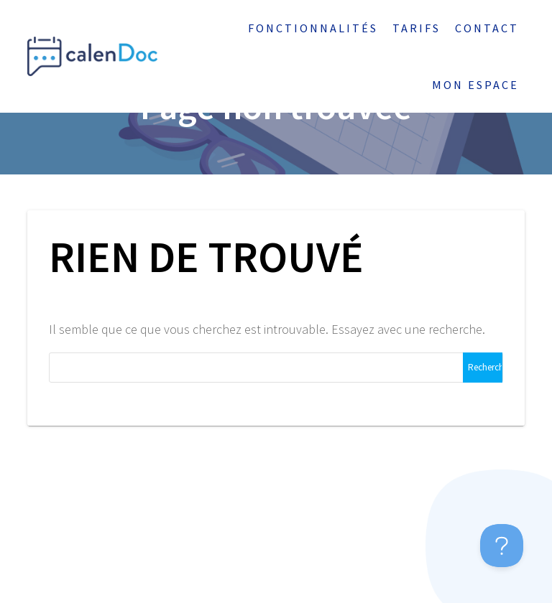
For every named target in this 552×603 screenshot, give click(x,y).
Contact (487, 28)
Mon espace (475, 85)
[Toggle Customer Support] (501, 545)
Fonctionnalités (313, 28)
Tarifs (416, 28)
